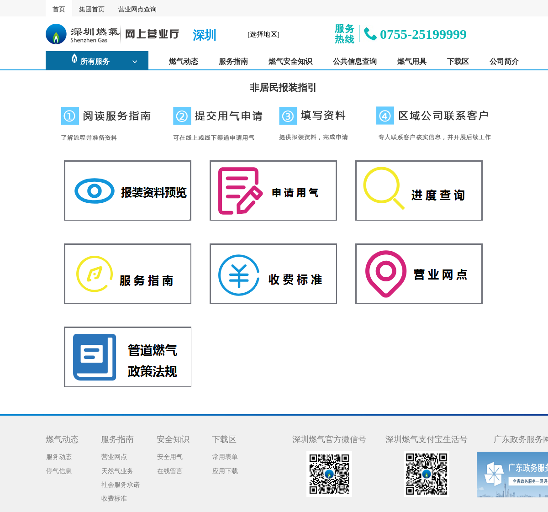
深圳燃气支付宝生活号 (426, 438)
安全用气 (170, 455)
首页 (59, 8)
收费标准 (114, 497)
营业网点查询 (137, 8)
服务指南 (117, 438)
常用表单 (225, 455)
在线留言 (170, 470)
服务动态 (59, 455)
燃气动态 (62, 438)
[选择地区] (263, 33)
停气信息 (59, 470)
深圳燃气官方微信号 (329, 438)
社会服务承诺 (120, 483)
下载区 (224, 438)
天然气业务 (117, 470)
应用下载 (225, 470)
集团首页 (92, 8)
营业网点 (114, 455)
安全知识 (173, 438)
